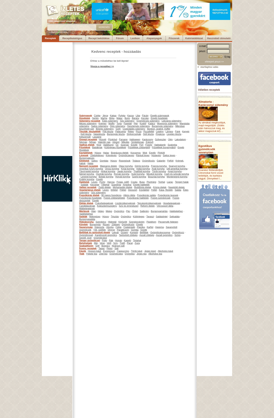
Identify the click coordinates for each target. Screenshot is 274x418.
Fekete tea (91, 253)
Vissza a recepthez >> (102, 66)
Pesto (109, 248)
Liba (138, 115)
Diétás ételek (86, 203)
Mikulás (125, 142)
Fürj (141, 145)
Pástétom (151, 222)
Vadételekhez (86, 214)
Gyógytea (130, 253)
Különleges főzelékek (115, 147)
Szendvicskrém (136, 222)
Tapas (102, 248)
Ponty (102, 182)
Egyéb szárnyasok (160, 115)
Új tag (227, 56)
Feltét (154, 190)
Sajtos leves (169, 155)
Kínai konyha (127, 168)
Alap (93, 211)
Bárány (135, 118)
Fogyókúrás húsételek (90, 198)
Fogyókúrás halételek (138, 198)
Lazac (170, 182)
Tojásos (136, 160)
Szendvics (101, 222)
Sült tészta (148, 134)
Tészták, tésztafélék (90, 131)
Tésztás (115, 216)
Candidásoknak (87, 206)
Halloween (135, 139)
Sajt (117, 248)
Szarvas (125, 145)
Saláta (178, 190)
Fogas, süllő (123, 182)
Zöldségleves (97, 155)
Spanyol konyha (177, 166)
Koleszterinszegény (107, 206)
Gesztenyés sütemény (138, 126)
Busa (142, 182)
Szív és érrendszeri (129, 206)
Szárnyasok (85, 115)
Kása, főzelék (166, 190)
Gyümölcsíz (178, 232)
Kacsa (130, 115)
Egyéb (134, 145)
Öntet (135, 211)
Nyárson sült (118, 245)
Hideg (101, 211)
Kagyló (127, 240)
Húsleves (156, 155)
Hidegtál (112, 222)
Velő (109, 243)
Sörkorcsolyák (134, 134)
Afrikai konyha (108, 171)
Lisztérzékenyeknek (125, 203)
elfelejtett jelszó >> (214, 61)
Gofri (118, 129)
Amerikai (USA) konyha (91, 168)
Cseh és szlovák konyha (176, 174)
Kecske (145, 118)
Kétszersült (85, 137)
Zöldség (116, 224)
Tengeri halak (182, 182)
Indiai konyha (143, 168)
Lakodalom (180, 139)
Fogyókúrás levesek (168, 195)
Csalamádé (129, 227)
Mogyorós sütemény (167, 123)
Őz (117, 145)
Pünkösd (112, 139)
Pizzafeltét (148, 131)
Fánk (177, 131)
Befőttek (144, 232)
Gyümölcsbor (100, 238)
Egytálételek (86, 152)
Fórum (120, 38)
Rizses (106, 224)
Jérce (105, 115)
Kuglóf (143, 123)
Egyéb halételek (141, 184)
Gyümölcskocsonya (160, 232)
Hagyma (159, 227)
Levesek (83, 155)
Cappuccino (123, 251)
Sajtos (94, 160)
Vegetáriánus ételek (90, 190)
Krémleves (111, 155)
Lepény (159, 131)
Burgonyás (95, 224)
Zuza (137, 243)
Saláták (84, 184)
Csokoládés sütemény (134, 129)
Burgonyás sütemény (162, 126)
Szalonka (172, 145)
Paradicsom (123, 230)
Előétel (114, 190)
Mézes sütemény (88, 123)
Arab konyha (158, 168)
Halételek (84, 182)
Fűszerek (174, 38)
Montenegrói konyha (177, 176)
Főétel (123, 190)
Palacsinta (120, 131)
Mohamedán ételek (122, 187)
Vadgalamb (160, 145)
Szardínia (116, 184)
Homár (118, 240)
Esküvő (149, 142)
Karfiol (150, 227)
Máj (96, 243)
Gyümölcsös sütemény (147, 121)
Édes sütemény (110, 121)
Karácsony (147, 139)
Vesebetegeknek (171, 203)
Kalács (151, 123)
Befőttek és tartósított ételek (94, 232)
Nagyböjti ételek (176, 187)
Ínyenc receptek (88, 248)
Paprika (141, 227)
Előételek (84, 160)
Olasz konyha (126, 166)
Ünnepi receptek (88, 139)
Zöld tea (103, 253)
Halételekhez (176, 211)
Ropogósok (125, 160)
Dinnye (111, 230)
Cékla (118, 227)
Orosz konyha (112, 168)
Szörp (177, 235)
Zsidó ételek (104, 187)
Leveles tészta (174, 134)
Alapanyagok (154, 38)
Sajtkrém (144, 211)
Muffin (111, 123)
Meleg (109, 211)
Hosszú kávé (94, 251)
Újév (170, 139)
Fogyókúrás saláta (146, 195)
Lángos (169, 131)
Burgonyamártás (159, 211)
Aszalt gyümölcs (164, 235)
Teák (81, 253)
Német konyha (86, 174)
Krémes (102, 123)
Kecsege (94, 184)
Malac (119, 118)
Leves (94, 182)
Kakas (113, 115)
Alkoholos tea (155, 253)
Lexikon (135, 38)
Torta (119, 123)
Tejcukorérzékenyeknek (149, 203)
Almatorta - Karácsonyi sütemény (213, 103)
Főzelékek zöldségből (139, 147)
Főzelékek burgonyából (164, 147)
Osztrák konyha (104, 174)
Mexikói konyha (154, 174)
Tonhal (161, 182)
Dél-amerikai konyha (176, 168)
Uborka (110, 227)
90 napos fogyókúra (111, 195)
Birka (111, 118)
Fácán (145, 115)
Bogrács (105, 245)
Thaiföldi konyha (141, 171)
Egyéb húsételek (159, 118)
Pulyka (122, 115)
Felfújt (170, 160)
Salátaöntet (162, 216)
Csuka (134, 182)
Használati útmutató (219, 38)
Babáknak (97, 147)
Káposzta (99, 227)
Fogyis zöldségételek (114, 198)
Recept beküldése (99, 38)
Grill (97, 245)
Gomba (134, 230)
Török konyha (159, 171)
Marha (104, 118)
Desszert (132, 190)
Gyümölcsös (148, 160)
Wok (145, 152)
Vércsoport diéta (165, 206)
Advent (115, 142)
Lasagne (97, 137)
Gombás (104, 160)
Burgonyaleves (86, 158)
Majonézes (94, 216)
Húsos (98, 152)
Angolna (127, 184)
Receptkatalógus (72, 38)
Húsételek (84, 118)
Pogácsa (160, 134)
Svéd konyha (137, 174)
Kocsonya (136, 152)
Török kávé (136, 251)
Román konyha (121, 174)
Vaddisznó (108, 145)
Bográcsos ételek (119, 152)
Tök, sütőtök (99, 230)
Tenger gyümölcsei (89, 240)
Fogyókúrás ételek (89, 195)
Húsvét (102, 139)
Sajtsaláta (175, 216)
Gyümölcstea (116, 253)
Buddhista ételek (142, 187)
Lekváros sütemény (171, 121)
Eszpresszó (109, 251)
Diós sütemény (117, 126)
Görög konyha (142, 166)
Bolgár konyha (106, 176)
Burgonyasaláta (87, 219)
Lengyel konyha (89, 176)
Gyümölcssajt (86, 235)
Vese (102, 243)
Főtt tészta (108, 131)
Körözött (123, 222)
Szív (115, 243)
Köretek (83, 224)
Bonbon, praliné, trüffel (158, 129)
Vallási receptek (87, 187)
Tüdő (122, 243)
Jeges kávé (150, 251)
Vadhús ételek (87, 145)
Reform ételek (147, 206)
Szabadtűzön (86, 245)
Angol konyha (175, 171)
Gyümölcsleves (126, 155)
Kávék (82, 251)
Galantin (161, 160)
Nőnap (92, 142)
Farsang (123, 139)
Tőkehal (105, 184)
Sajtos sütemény (99, 126)
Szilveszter (160, 139)
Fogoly (148, 145)
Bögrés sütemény (105, 129)
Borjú (127, 118)
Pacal (130, 243)
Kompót (134, 232)
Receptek (50, 38)
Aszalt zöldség (146, 235)
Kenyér (186, 131)
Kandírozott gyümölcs (106, 235)
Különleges (138, 216)
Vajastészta (99, 134)
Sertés (95, 118)
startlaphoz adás (207, 67)
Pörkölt (161, 152)
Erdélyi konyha (86, 179)
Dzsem (124, 232)
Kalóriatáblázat (194, 38)
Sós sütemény (127, 121)
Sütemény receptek (89, 121)
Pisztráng (151, 182)
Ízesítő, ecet (85, 238)
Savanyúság (86, 227)
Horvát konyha (122, 176)
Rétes (131, 131)
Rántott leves (142, 155)
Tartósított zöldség (128, 235)
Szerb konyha (139, 176)
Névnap (83, 142)
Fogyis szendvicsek (160, 198)
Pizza (138, 131)
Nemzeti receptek (88, 166)
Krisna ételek (159, 187)
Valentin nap (104, 142)
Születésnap (137, 142)
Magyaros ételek (108, 166)
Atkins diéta (129, 195)
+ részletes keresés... (58, 32)
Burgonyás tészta (116, 134)
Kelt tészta (86, 134)
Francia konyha (159, 166)
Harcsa (111, 182)
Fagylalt (128, 123)
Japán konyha (124, 171)
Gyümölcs (119, 211)
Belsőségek (85, 243)
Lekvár (115, 232)
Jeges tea (142, 253)
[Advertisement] (57, 99)
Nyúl (98, 145)
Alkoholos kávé (165, 251)
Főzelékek (84, 147)
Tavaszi (150, 216)
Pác (128, 211)
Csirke (97, 115)
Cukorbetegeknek (104, 203)
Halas (106, 152)
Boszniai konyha (156, 176)
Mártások (84, 211)
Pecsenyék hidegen (168, 222)
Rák (111, 240)
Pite (136, 123)
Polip (104, 240)
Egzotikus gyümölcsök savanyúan (206, 149)
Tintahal (137, 240)
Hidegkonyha (86, 222)
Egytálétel (144, 190)
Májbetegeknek (87, 208)
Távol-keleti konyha (89, 171)
